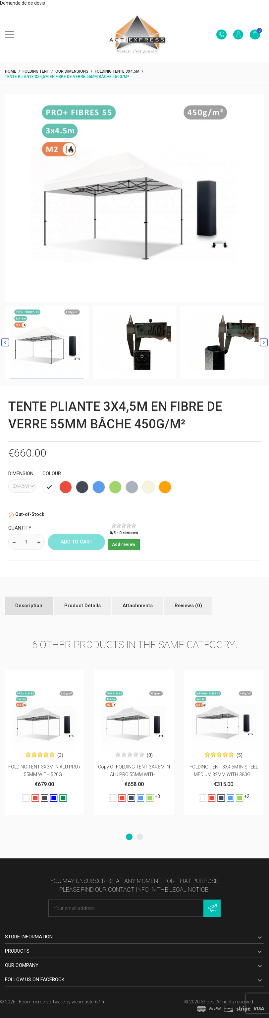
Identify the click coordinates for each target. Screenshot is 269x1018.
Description (28, 606)
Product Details (82, 606)
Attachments (138, 606)
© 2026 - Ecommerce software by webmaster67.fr (52, 1001)
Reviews (188, 606)
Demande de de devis (22, 3)
